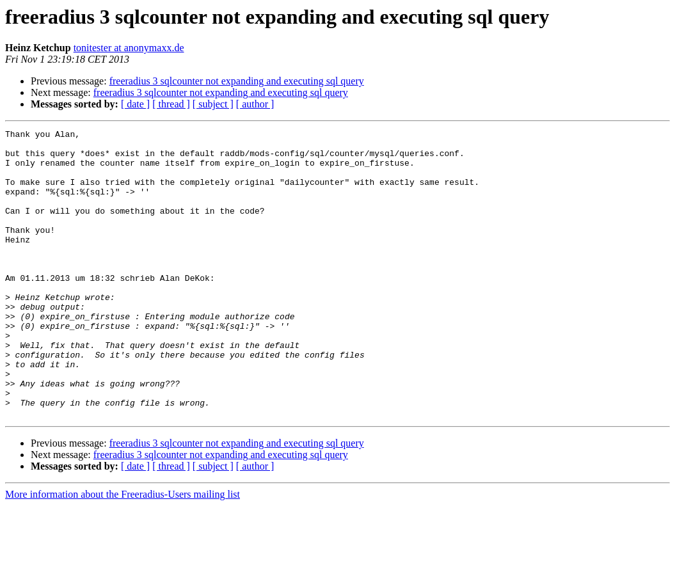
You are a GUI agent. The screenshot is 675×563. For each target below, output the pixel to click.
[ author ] (255, 104)
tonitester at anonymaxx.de (129, 47)
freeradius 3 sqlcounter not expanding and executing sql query (236, 80)
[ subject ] (213, 104)
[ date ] (135, 104)
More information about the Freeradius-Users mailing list (122, 551)
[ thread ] (171, 104)
